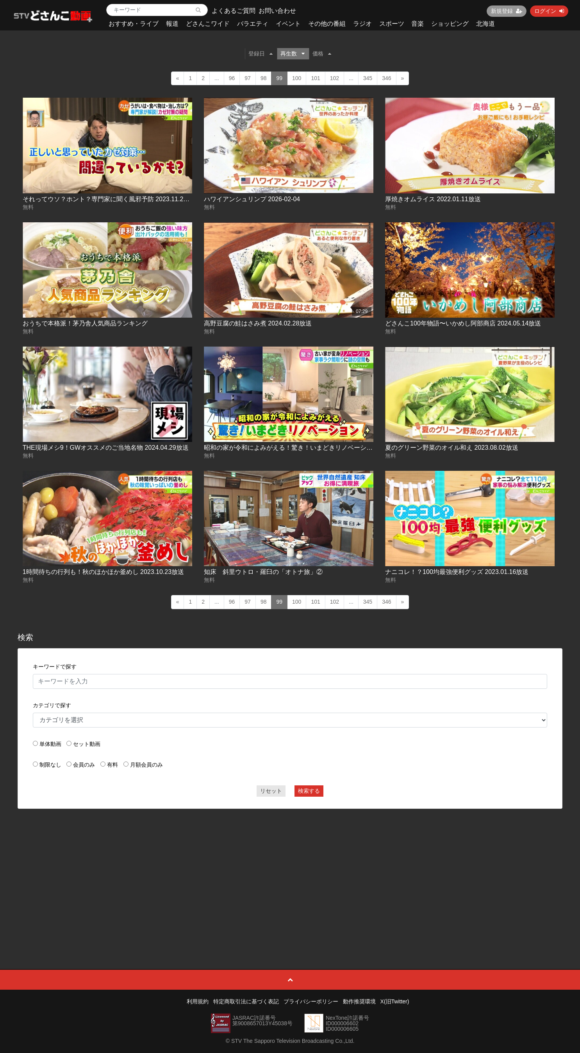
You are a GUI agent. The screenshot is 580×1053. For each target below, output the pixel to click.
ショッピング (450, 23)
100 (296, 78)
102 (334, 78)
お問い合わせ (277, 10)
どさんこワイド (208, 23)
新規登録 (506, 11)
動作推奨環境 (359, 1001)
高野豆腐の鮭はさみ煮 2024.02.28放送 (258, 323)
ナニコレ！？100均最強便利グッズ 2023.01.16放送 (456, 572)
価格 (321, 53)
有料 (112, 765)
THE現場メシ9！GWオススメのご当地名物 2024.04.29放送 (106, 447)
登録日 (260, 53)
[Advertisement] (290, 871)
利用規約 (198, 1001)
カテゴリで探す (52, 705)
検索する (309, 791)
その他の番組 (327, 23)
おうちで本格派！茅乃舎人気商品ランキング (85, 323)
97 (247, 78)
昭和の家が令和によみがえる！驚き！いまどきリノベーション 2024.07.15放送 (314, 447)
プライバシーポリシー (311, 1001)
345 (367, 78)
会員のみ (84, 765)
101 (315, 78)
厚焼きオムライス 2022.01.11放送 (433, 199)
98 (264, 78)
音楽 (417, 23)
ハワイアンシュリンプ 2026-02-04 (252, 199)
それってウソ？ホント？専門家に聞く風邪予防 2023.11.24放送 (111, 199)
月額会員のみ (146, 765)
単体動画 (50, 744)
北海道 (485, 23)
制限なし (50, 765)
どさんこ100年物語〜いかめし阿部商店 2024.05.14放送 (463, 323)
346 (386, 78)
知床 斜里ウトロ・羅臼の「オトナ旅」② (263, 572)
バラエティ (252, 23)
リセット (271, 791)
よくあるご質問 (233, 10)
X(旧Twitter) (394, 1001)
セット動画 (86, 744)
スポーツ (391, 23)
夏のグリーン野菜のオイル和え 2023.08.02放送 (451, 447)
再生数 (292, 53)
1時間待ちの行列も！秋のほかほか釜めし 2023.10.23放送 (103, 572)
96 (232, 78)
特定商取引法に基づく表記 (246, 1001)
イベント (288, 23)
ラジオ (362, 23)
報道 (172, 23)
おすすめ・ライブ (134, 23)
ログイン (549, 11)
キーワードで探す (55, 666)
